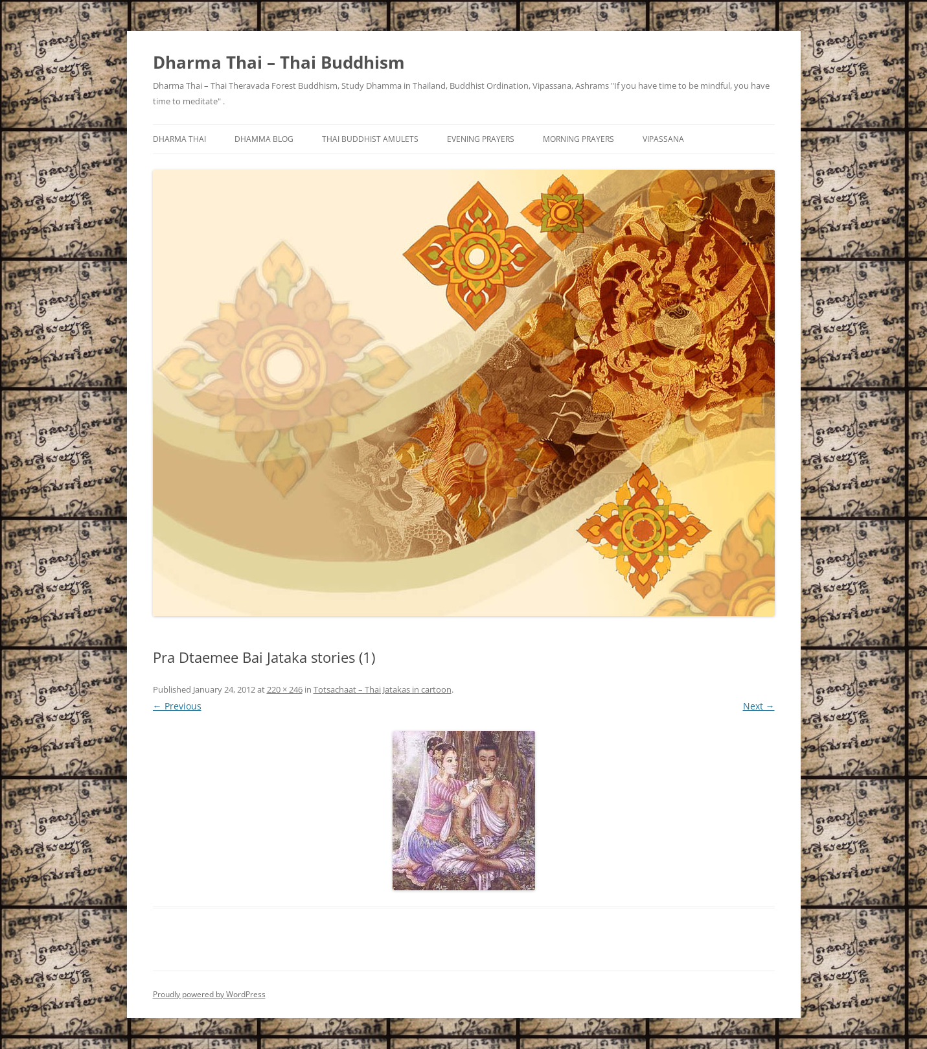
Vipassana (663, 138)
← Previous (177, 706)
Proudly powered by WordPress (209, 994)
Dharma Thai (179, 138)
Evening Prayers (480, 138)
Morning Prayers (578, 138)
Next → (759, 706)
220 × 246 (285, 689)
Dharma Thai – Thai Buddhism (279, 62)
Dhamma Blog (264, 138)
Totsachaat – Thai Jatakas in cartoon (383, 689)
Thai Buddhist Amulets (370, 138)
